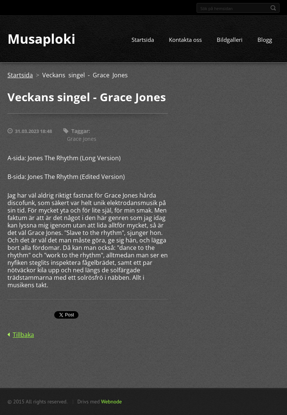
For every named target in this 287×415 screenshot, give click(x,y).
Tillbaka (23, 335)
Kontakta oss (185, 40)
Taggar (80, 131)
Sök (273, 8)
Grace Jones (81, 138)
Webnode (111, 401)
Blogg (264, 40)
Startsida (143, 40)
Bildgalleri (230, 40)
